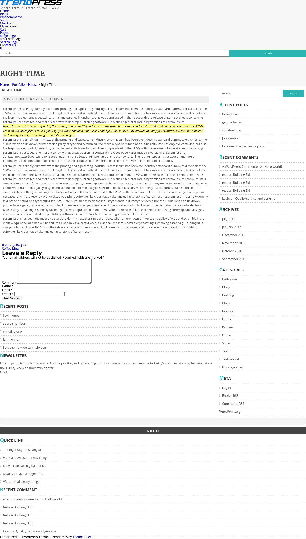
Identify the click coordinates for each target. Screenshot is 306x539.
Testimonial (230, 359)
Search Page (9, 42)
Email (7, 294)
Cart (3, 29)
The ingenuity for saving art (23, 450)
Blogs (4, 14)
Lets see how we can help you (243, 146)
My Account (8, 26)
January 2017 (231, 227)
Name (7, 290)
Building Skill (242, 174)
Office (226, 335)
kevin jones (230, 114)
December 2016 (233, 235)
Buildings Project (14, 245)
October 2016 (232, 251)
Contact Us (8, 45)
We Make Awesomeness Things (25, 458)
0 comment (55, 99)
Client (226, 303)
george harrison (233, 122)
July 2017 (228, 219)
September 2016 (234, 259)
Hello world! (273, 166)
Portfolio (18, 84)
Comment (9, 287)
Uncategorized (232, 367)
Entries (230, 396)
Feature (227, 311)
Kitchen (227, 327)
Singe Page (8, 36)
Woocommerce (11, 17)
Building (228, 295)
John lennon (231, 138)
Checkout (7, 23)
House (32, 84)
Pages (4, 32)
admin (8, 99)
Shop (3, 20)
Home (4, 11)
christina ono (231, 130)
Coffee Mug (10, 248)
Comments (233, 404)
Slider (226, 343)
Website (8, 298)
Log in (226, 388)
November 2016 (234, 243)
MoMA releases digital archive (24, 466)
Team (226, 351)
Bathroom (229, 279)
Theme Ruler (82, 537)
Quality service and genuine (255, 198)
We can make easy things (21, 482)
